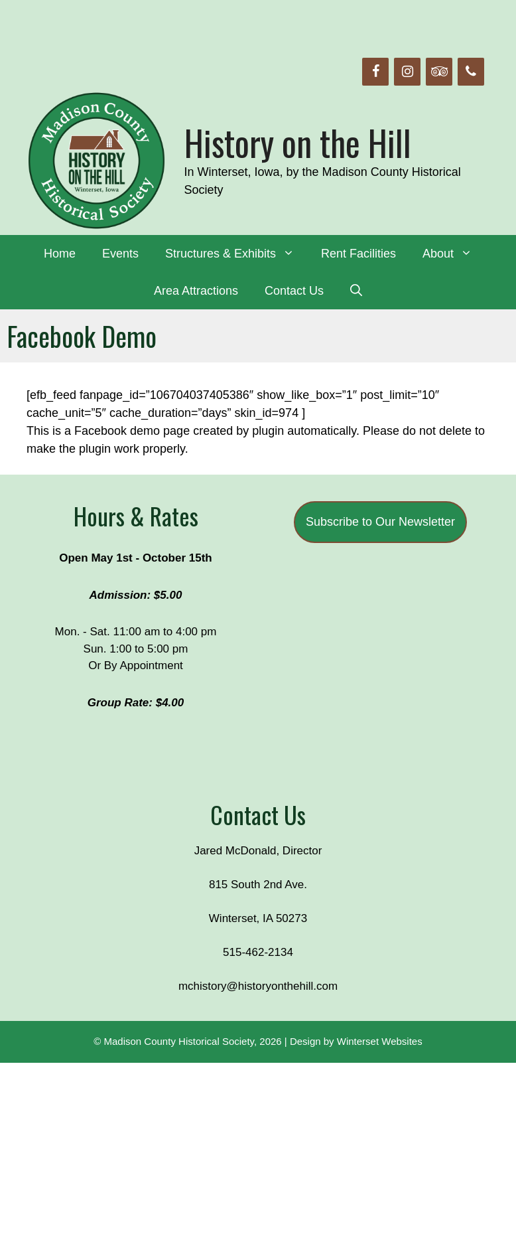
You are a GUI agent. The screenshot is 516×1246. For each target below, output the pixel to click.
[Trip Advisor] (439, 72)
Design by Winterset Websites (356, 1041)
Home (60, 253)
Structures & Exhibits (236, 253)
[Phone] (471, 72)
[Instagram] (407, 72)
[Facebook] (375, 72)
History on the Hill (297, 142)
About (453, 253)
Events (120, 253)
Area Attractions (196, 290)
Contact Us (294, 290)
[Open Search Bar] (356, 290)
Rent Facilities (358, 253)
